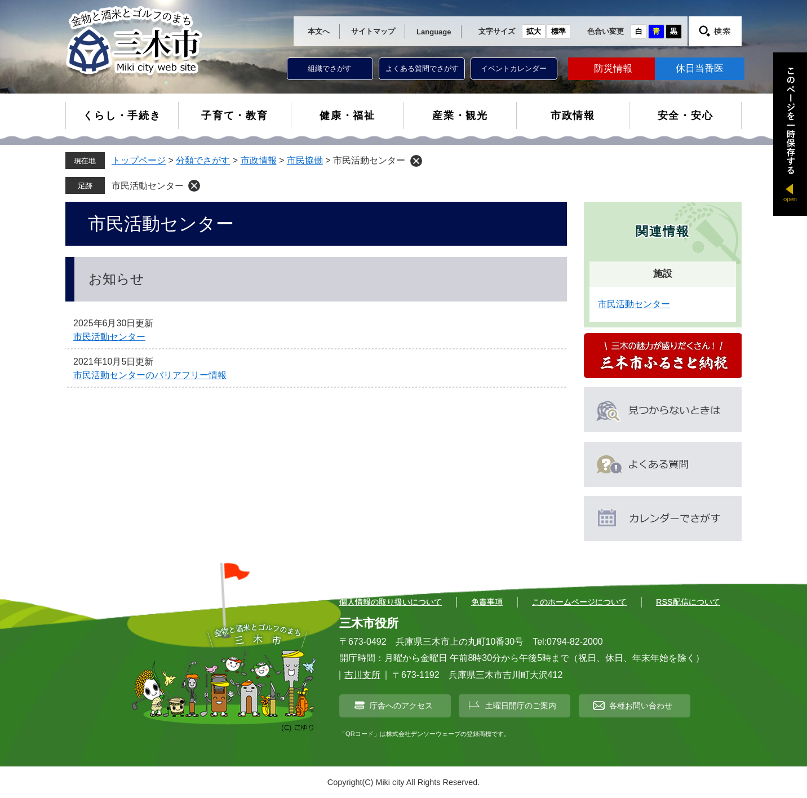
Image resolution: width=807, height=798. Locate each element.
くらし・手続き (122, 115)
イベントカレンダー (514, 68)
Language (433, 32)
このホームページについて (579, 601)
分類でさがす (203, 160)
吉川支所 (362, 675)
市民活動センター (148, 185)
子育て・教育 (234, 115)
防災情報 (613, 68)
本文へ (319, 31)
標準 (558, 31)
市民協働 (305, 160)
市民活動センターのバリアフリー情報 (150, 375)
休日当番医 (700, 68)
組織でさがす (330, 68)
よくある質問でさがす (422, 68)
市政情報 (573, 115)
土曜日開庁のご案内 (520, 705)
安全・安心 (685, 115)
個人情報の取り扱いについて (390, 601)
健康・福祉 (347, 115)
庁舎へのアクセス (401, 705)
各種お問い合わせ (640, 705)
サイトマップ (373, 31)
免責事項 (487, 601)
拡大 (533, 31)
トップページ (139, 160)
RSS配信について (688, 601)
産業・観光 (460, 115)
